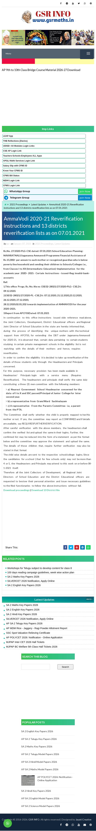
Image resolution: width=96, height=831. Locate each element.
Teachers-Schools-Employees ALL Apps (22, 155)
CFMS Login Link (11, 185)
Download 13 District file (45, 490)
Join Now (85, 190)
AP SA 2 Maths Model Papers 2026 (39, 769)
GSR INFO (33, 819)
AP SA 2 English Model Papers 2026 (40, 798)
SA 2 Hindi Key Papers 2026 (21, 614)
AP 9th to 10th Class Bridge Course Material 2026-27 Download (41, 69)
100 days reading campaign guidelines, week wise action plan (40, 572)
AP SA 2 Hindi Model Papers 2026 (39, 762)
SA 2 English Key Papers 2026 (24, 585)
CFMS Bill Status (11, 175)
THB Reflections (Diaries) (15, 140)
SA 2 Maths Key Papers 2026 (23, 577)
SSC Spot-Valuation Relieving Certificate (28, 633)
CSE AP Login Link (12, 150)
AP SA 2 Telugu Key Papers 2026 (24, 624)
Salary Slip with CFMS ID (15, 165)
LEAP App (8, 135)
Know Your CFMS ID (13, 170)
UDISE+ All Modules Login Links (18, 145)
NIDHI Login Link (11, 180)
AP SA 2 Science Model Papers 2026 (40, 806)
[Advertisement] (48, 98)
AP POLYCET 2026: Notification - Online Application (34, 637)
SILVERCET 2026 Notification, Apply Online (31, 581)
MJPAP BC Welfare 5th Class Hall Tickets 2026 (31, 647)
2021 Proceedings (19, 203)
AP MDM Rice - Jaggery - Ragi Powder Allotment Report (36, 628)
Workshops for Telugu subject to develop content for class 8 (39, 568)
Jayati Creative (83, 819)
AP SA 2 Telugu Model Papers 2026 (40, 754)
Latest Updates (38, 203)
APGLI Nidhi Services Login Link (19, 160)
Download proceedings (16, 490)
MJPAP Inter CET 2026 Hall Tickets (25, 642)
